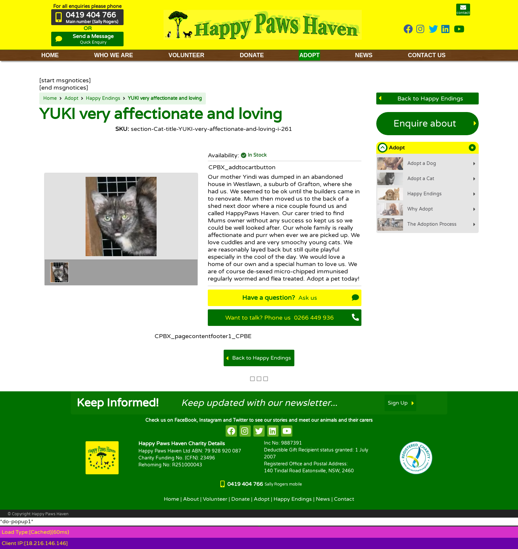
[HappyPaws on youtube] (459, 29)
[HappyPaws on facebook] (231, 431)
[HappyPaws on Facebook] (408, 29)
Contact (344, 499)
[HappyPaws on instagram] (421, 29)
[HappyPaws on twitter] (433, 29)
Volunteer (215, 499)
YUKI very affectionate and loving (165, 98)
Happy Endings (103, 98)
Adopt (71, 98)
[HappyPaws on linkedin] (446, 29)
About (191, 499)
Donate (240, 499)
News (323, 499)
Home (50, 98)
